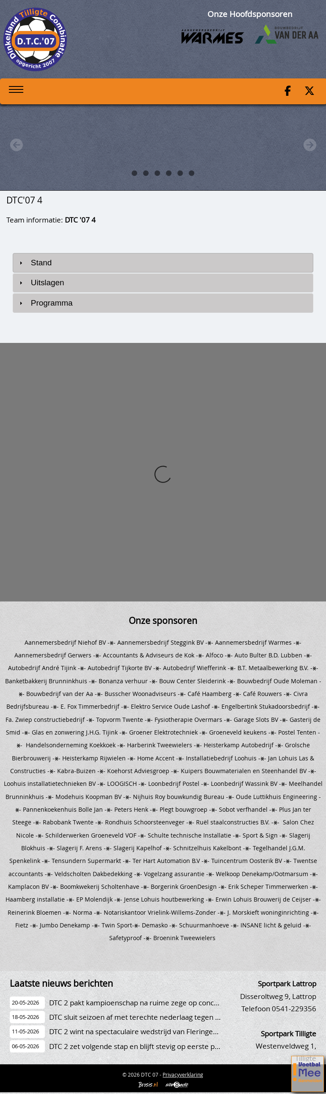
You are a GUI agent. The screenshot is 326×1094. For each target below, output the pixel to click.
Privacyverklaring (183, 1074)
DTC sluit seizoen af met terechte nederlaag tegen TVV (138, 1017)
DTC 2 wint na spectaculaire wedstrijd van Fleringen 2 (136, 1031)
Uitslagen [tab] (40, 282)
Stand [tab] (34, 262)
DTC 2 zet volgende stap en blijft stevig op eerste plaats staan (149, 1046)
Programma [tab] (45, 302)
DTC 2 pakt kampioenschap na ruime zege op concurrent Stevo (152, 1003)
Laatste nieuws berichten (61, 983)
